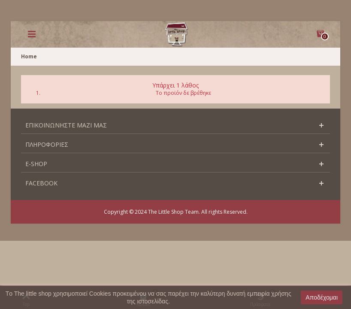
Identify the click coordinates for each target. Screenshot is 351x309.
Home (29, 56)
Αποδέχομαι (322, 297)
